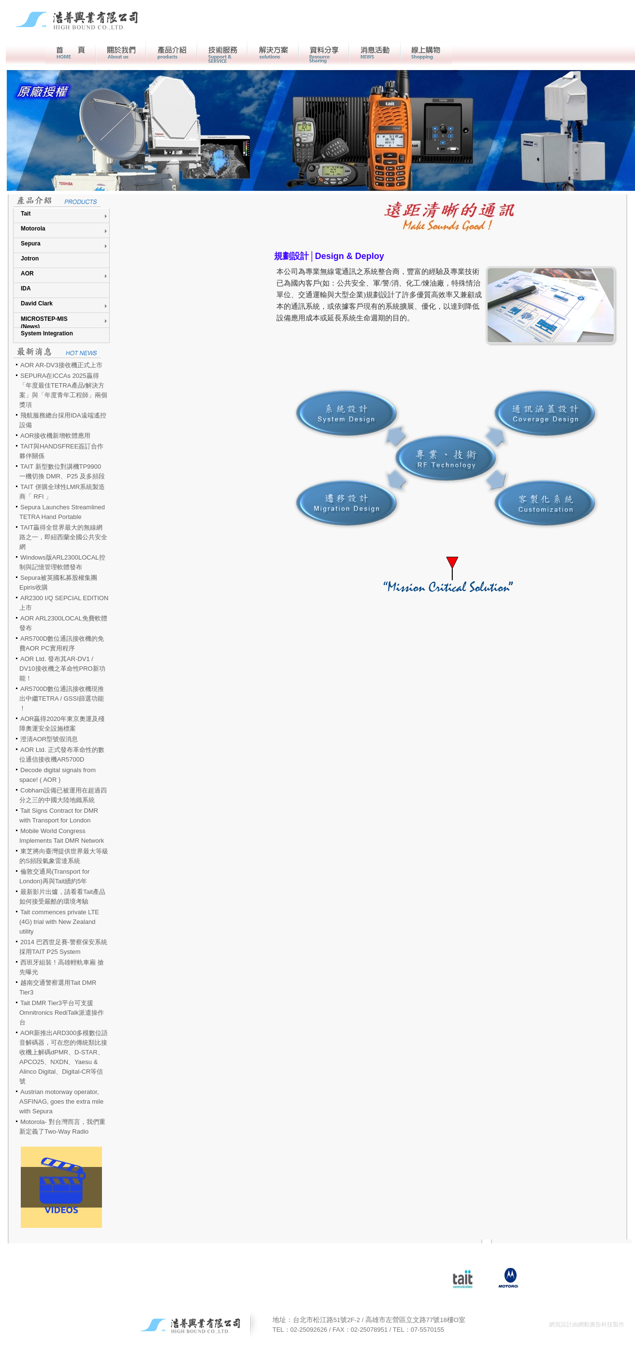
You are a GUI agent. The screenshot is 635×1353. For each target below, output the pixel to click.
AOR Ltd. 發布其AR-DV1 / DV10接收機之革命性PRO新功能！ (62, 668)
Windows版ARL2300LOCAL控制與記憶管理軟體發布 (62, 562)
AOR (27, 273)
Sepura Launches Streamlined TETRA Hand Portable (62, 512)
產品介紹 (171, 52)
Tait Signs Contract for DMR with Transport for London (58, 815)
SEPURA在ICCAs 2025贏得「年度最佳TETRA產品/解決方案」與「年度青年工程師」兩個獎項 (63, 390)
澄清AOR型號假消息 (49, 739)
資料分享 (324, 52)
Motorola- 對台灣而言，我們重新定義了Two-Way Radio (62, 1126)
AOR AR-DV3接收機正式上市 (61, 365)
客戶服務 (222, 52)
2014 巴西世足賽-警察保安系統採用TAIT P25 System (63, 946)
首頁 (70, 52)
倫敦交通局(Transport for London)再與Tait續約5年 (54, 876)
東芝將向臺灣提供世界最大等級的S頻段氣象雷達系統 (63, 856)
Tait (25, 213)
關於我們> (121, 52)
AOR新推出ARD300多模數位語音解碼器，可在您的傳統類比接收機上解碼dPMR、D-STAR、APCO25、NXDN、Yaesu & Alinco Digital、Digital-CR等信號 (63, 1057)
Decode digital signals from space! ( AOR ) (57, 774)
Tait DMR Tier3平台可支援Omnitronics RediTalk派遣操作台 (61, 1012)
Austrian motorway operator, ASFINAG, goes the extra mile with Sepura (61, 1101)
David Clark (37, 303)
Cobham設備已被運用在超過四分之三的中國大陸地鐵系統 (63, 795)
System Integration (47, 333)
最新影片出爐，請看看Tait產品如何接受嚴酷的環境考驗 (62, 896)
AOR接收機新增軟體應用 (55, 435)
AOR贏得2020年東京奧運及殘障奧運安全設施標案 (61, 723)
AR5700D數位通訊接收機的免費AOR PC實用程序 (61, 643)
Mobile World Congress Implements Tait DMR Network (61, 835)
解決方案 (273, 52)
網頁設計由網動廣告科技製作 (586, 1324)
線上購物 (426, 52)
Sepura (31, 243)
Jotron (30, 258)
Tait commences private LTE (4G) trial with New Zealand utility (59, 921)
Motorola (33, 228)
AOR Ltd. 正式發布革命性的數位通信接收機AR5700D (61, 754)
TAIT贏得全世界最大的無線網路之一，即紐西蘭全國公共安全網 (63, 537)
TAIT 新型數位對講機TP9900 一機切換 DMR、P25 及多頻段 (62, 471)
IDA (26, 288)
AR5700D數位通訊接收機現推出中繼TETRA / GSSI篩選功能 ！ (61, 698)
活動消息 (375, 52)
